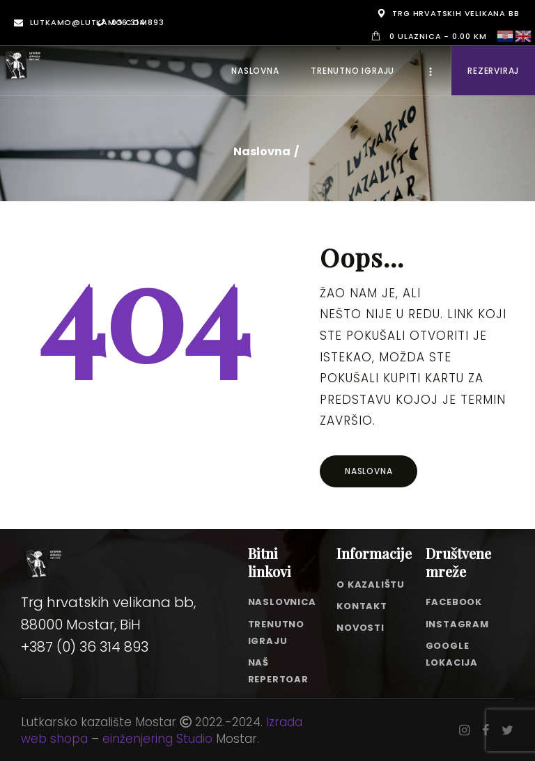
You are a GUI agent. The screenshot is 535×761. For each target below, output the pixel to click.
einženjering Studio (157, 738)
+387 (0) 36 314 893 (84, 647)
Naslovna (261, 151)
